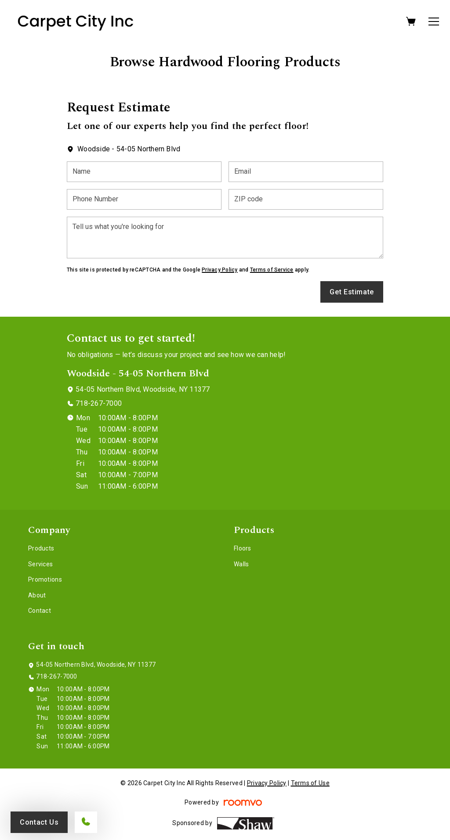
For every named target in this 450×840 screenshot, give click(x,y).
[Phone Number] (144, 199)
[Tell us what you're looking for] (225, 237)
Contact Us (39, 822)
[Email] (306, 171)
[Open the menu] (433, 21)
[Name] (144, 171)
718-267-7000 (99, 403)
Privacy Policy (219, 270)
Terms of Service (272, 270)
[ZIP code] (306, 199)
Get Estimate (352, 292)
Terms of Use (310, 782)
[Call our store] (86, 822)
